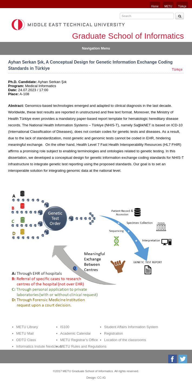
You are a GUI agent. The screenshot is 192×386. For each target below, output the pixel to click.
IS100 (64, 327)
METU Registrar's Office (79, 340)
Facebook (173, 359)
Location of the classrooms (125, 340)
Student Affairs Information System (131, 327)
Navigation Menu (96, 48)
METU (168, 6)
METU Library (27, 327)
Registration (113, 333)
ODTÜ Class (26, 340)
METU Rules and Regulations (83, 346)
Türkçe (182, 6)
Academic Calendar (75, 333)
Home (154, 6)
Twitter (183, 359)
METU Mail (25, 333)
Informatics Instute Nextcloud (39, 346)
